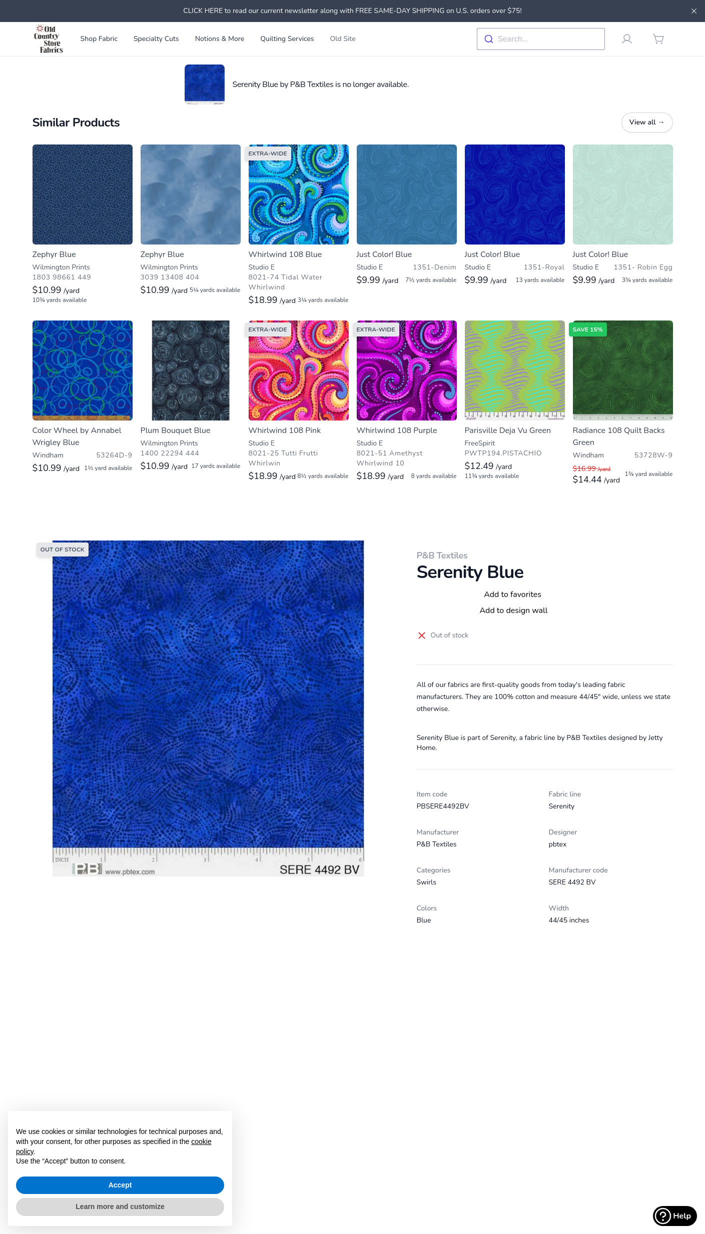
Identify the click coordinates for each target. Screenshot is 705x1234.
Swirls (426, 882)
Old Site (343, 39)
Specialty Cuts (156, 39)
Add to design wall (513, 610)
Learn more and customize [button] (120, 1206)
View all (647, 122)
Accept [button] (120, 1185)
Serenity (562, 806)
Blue (424, 920)
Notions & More (220, 39)
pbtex (558, 844)
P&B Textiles (442, 556)
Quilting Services (287, 39)
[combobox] (541, 39)
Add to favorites (512, 594)
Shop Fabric (99, 39)
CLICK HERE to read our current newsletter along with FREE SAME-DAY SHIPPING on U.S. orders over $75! (352, 11)
